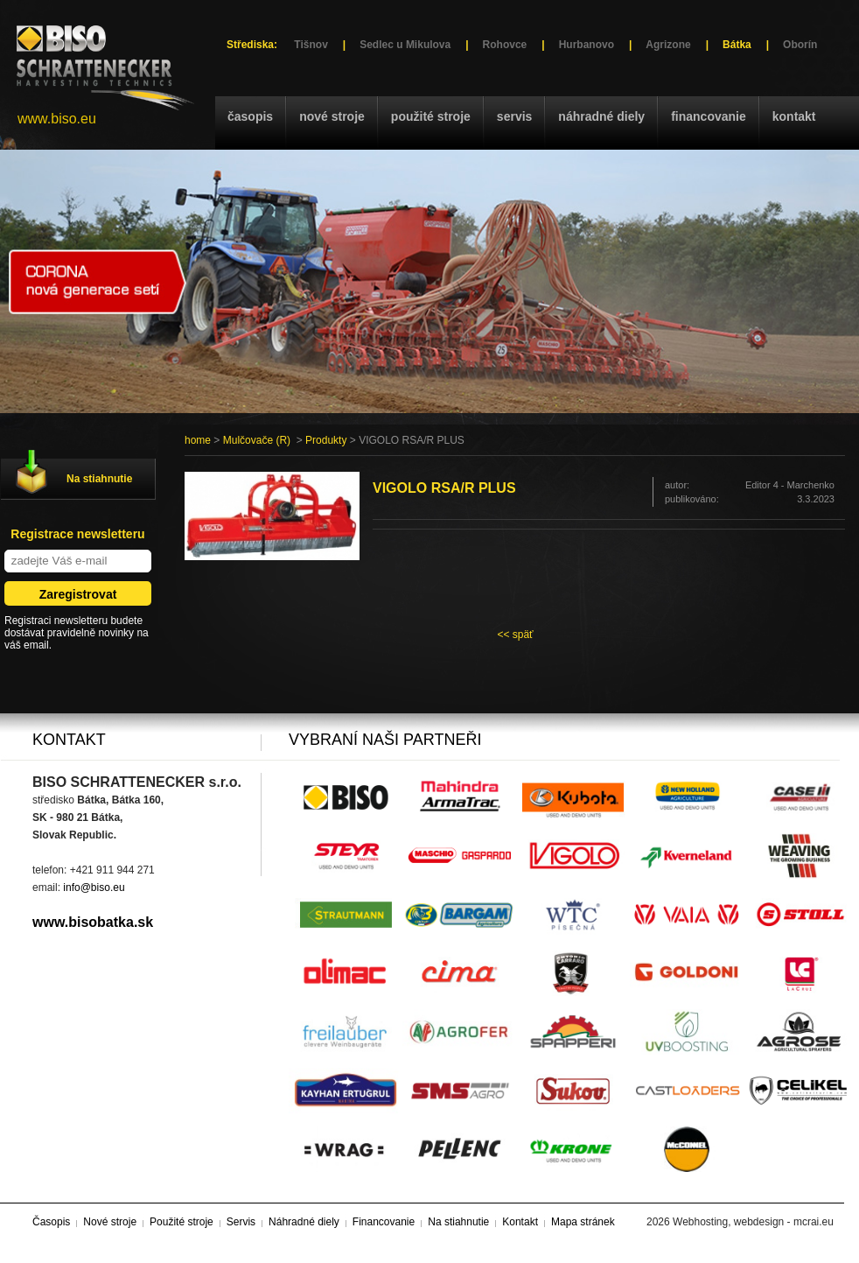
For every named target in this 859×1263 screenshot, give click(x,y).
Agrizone (668, 45)
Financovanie (708, 116)
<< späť (515, 634)
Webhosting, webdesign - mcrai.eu (753, 1222)
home (198, 440)
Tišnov (310, 45)
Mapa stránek (583, 1222)
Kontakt (794, 116)
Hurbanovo (586, 45)
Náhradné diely (601, 116)
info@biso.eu (93, 887)
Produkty (325, 440)
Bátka (737, 45)
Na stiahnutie (99, 479)
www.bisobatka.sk (92, 922)
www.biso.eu (56, 118)
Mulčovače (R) (256, 440)
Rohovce (505, 45)
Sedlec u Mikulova (405, 45)
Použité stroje (431, 116)
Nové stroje (332, 116)
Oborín (800, 45)
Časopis (250, 116)
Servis (514, 116)
